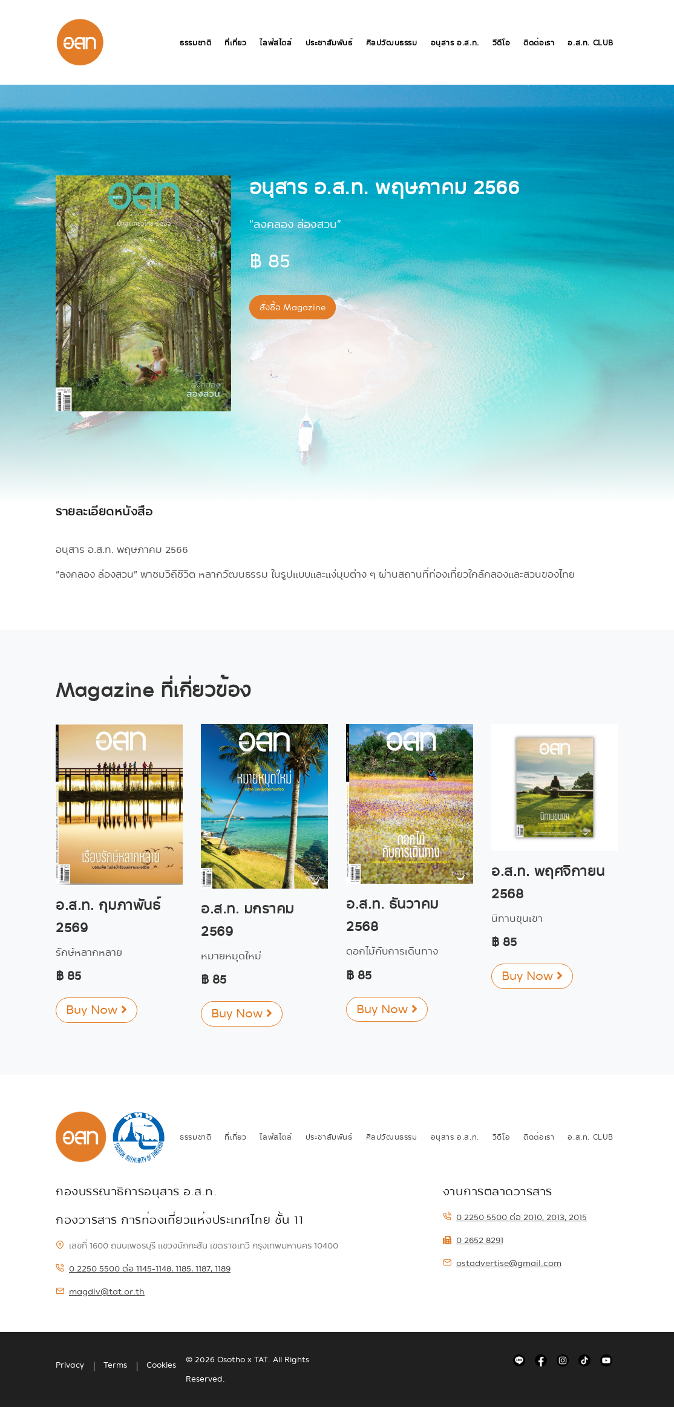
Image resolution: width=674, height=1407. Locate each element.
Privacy (70, 1365)
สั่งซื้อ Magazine (293, 307)
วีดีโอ (501, 43)
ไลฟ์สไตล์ (276, 43)
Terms (115, 1365)
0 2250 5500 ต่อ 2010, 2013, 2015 (515, 1217)
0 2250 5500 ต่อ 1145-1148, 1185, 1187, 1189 (143, 1268)
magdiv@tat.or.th (100, 1291)
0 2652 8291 (473, 1240)
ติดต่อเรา (538, 43)
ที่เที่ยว (235, 43)
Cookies (161, 1365)
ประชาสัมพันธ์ (329, 43)
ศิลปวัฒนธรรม (391, 43)
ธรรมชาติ (195, 43)
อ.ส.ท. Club (590, 43)
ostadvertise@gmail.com (502, 1263)
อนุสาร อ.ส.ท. (455, 43)
